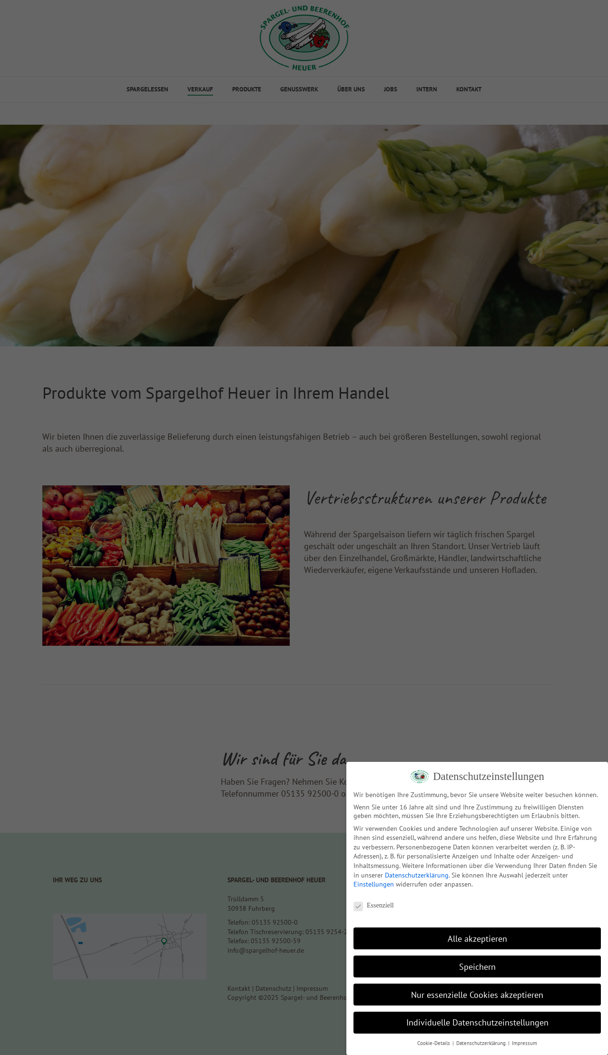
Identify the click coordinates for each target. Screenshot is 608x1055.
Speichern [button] (477, 966)
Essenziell (373, 905)
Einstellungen (373, 884)
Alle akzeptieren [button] (477, 938)
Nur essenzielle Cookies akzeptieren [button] (477, 994)
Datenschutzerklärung (417, 875)
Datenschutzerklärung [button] (481, 1043)
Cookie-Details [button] (434, 1043)
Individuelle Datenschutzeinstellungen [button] (477, 1022)
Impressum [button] (524, 1043)
